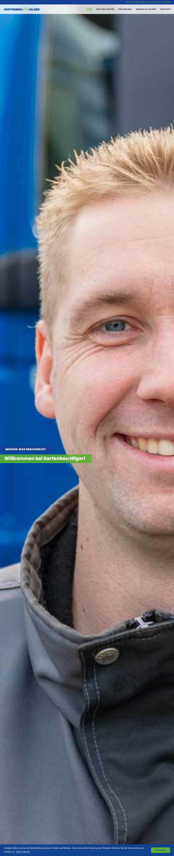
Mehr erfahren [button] (23, 852)
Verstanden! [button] (160, 850)
